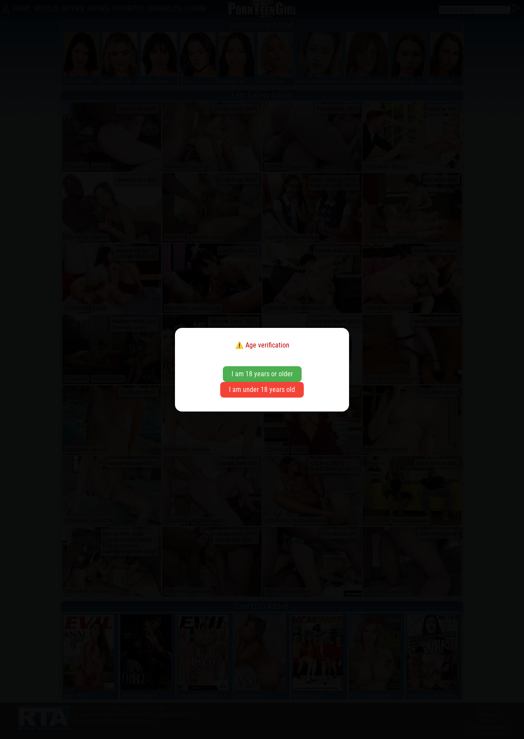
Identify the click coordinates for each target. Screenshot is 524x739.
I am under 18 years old (262, 389)
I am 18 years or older (262, 374)
